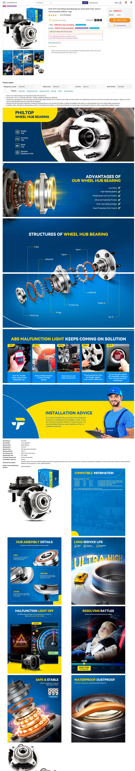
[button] (131, 2)
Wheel (60, 91)
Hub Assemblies (68, 91)
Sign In (117, 2)
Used (74, 28)
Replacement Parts (32, 91)
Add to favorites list (120, 25)
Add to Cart (119, 20)
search (85, 2)
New (68, 25)
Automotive (22, 91)
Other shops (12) (54, 42)
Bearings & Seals (44, 91)
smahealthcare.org (11, 2)
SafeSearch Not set (93, 2)
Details (73, 36)
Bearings (53, 91)
